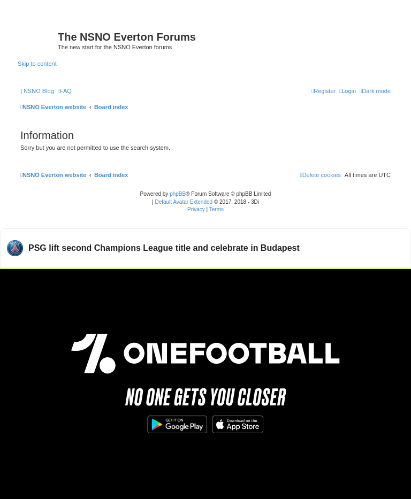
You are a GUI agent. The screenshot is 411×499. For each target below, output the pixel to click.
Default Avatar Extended (183, 202)
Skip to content (37, 63)
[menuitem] (65, 91)
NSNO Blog (39, 91)
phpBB (178, 194)
